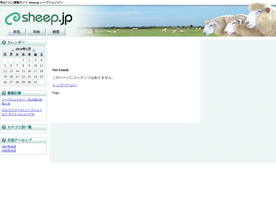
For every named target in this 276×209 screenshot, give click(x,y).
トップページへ (64, 85)
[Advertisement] (93, 55)
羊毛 (16, 32)
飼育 (56, 32)
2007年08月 (9, 146)
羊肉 (36, 32)
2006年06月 (9, 150)
